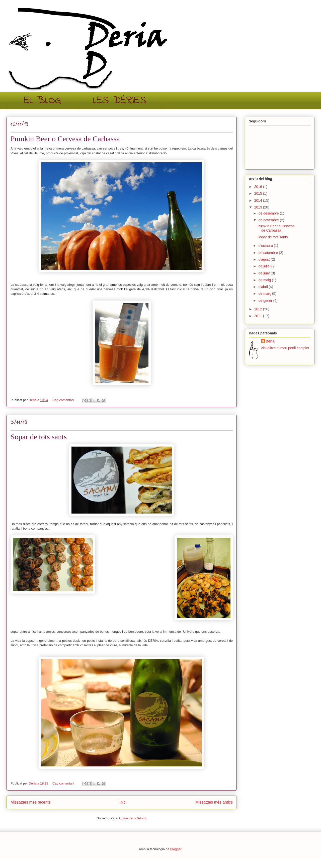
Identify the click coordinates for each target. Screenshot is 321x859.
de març (265, 294)
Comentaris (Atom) (132, 818)
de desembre (269, 213)
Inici (122, 802)
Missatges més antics (214, 802)
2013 (258, 207)
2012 (258, 309)
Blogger (175, 849)
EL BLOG (42, 100)
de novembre (269, 220)
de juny (264, 273)
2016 (258, 187)
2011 (258, 316)
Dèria (270, 341)
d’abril (263, 287)
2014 (258, 200)
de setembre (268, 253)
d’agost (264, 259)
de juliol (264, 266)
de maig (265, 280)
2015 (258, 193)
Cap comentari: (63, 400)
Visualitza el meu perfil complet (285, 348)
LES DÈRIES (119, 100)
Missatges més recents (30, 802)
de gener (265, 301)
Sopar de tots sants (39, 437)
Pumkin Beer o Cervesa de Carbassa (65, 138)
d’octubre (266, 246)
